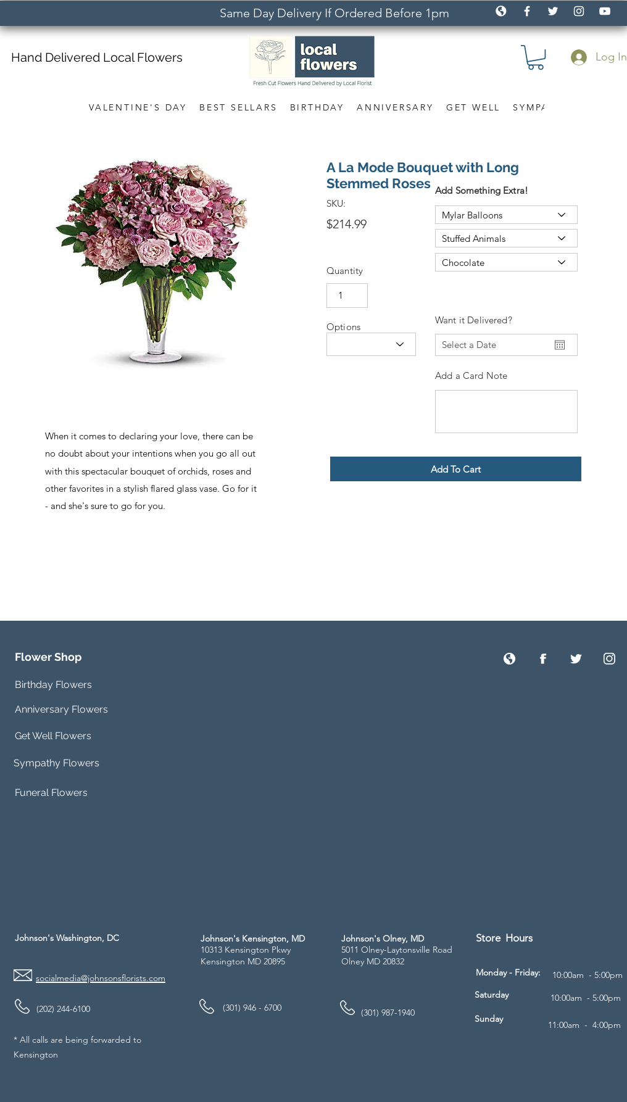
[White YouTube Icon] (605, 11)
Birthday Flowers (53, 684)
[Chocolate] (506, 262)
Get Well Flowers (53, 736)
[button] (535, 57)
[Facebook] (543, 659)
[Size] (371, 344)
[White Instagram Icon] (579, 11)
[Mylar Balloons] (506, 214)
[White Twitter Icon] (553, 11)
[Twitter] (576, 659)
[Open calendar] (560, 345)
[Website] (509, 659)
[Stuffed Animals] (506, 238)
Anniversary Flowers (61, 709)
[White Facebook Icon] (527, 11)
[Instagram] (609, 659)
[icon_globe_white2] (501, 11)
